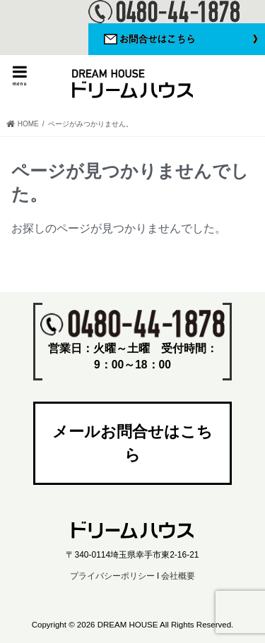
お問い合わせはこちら (176, 39)
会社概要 (178, 576)
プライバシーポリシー (112, 576)
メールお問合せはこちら (132, 443)
